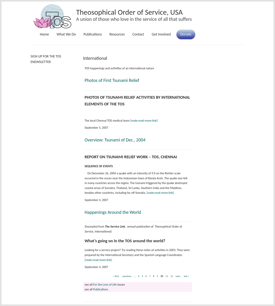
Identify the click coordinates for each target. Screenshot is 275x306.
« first (116, 276)
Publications (92, 34)
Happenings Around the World (113, 212)
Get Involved (161, 34)
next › (178, 276)
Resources (117, 34)
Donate (185, 34)
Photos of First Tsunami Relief (112, 80)
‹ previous (126, 276)
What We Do (66, 34)
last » (186, 276)
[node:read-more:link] (144, 120)
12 (172, 276)
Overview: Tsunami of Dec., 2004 (115, 140)
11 (167, 276)
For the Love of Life (105, 284)
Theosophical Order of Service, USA (129, 12)
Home (44, 34)
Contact (138, 34)
